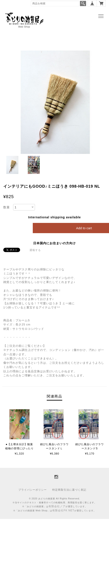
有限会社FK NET (63, 510)
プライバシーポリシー (32, 489)
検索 (83, 3)
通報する (35, 250)
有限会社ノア (57, 506)
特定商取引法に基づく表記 (69, 489)
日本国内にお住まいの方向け (54, 243)
